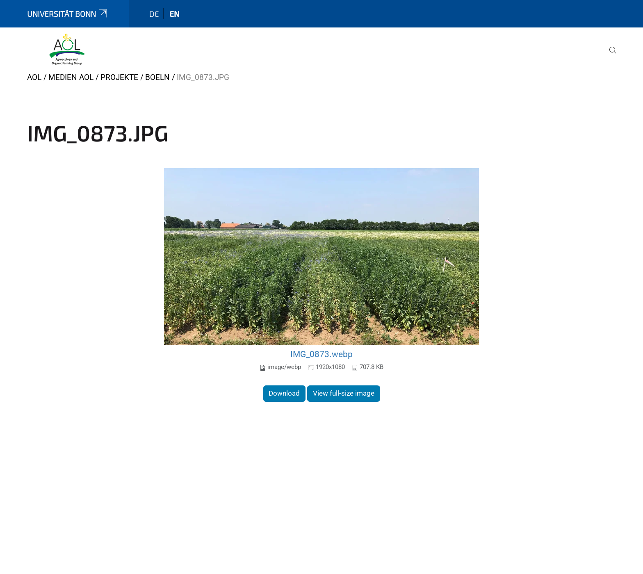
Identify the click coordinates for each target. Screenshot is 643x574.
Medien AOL (70, 77)
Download (284, 393)
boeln (157, 77)
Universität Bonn (67, 13)
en (174, 13)
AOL (34, 77)
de (154, 13)
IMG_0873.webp (321, 354)
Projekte (119, 77)
